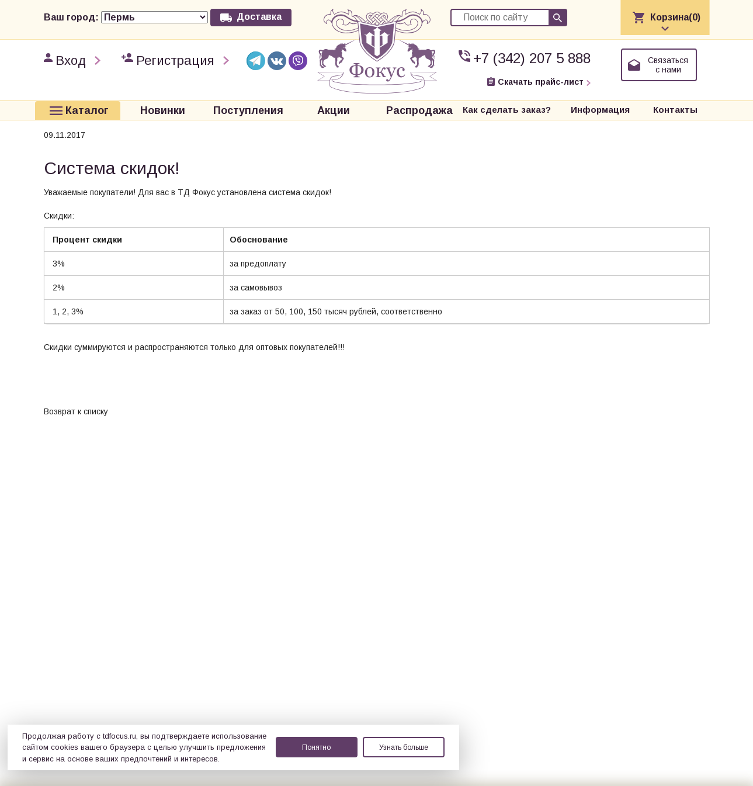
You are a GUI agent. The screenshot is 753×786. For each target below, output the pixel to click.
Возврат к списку (76, 410)
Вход (70, 60)
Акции (333, 110)
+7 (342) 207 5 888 (532, 58)
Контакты (675, 110)
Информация (600, 110)
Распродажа (419, 110)
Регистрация (175, 60)
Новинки (162, 110)
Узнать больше (403, 747)
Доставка (259, 17)
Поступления (248, 110)
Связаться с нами (668, 65)
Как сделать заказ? (507, 110)
